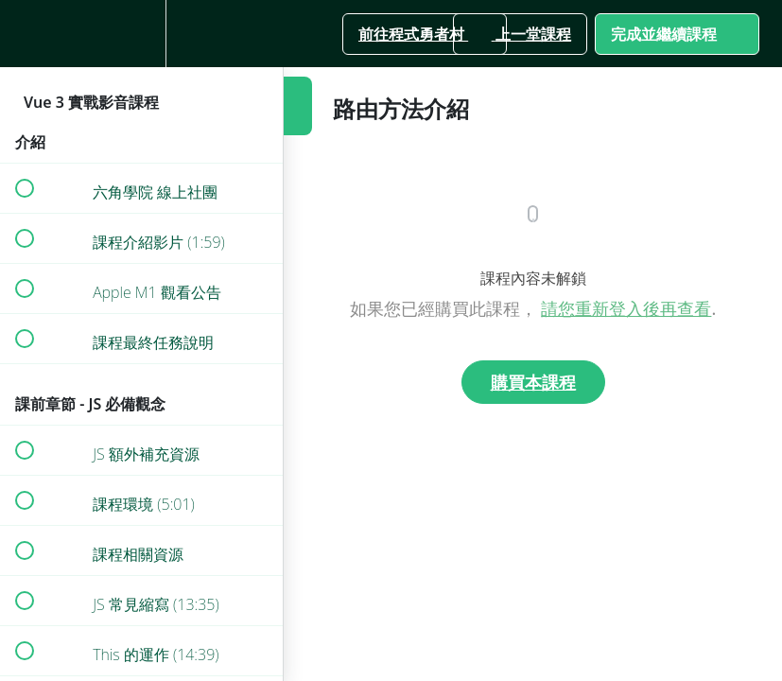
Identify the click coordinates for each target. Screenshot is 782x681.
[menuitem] (141, 33)
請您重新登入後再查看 (626, 308)
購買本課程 (533, 382)
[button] (23, 33)
